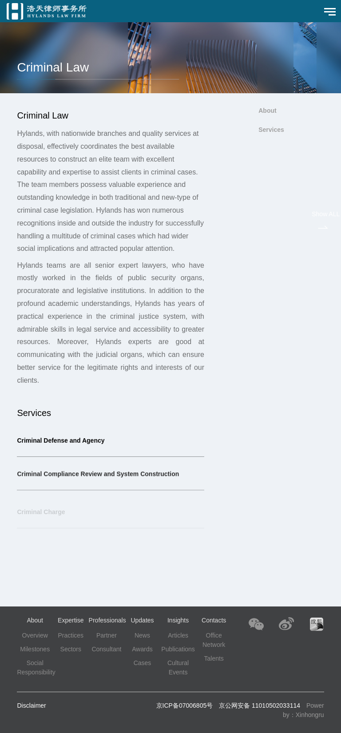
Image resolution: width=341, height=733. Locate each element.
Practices (71, 635)
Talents (213, 658)
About (267, 110)
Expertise (70, 620)
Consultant (106, 649)
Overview (35, 635)
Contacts (214, 620)
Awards (142, 649)
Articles (178, 635)
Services (271, 129)
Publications (178, 649)
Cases (142, 662)
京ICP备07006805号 (184, 705)
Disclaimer (31, 705)
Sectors (70, 649)
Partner (106, 635)
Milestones (35, 649)
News (142, 635)
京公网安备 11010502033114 (259, 705)
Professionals (107, 620)
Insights (178, 620)
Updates (142, 620)
